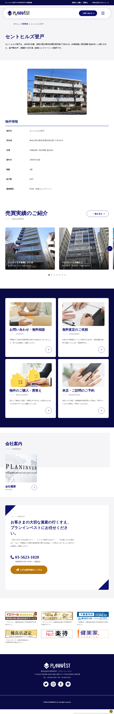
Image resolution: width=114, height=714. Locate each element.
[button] (49, 275)
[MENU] (103, 13)
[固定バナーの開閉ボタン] (111, 711)
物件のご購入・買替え (80, 3)
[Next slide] (109, 248)
